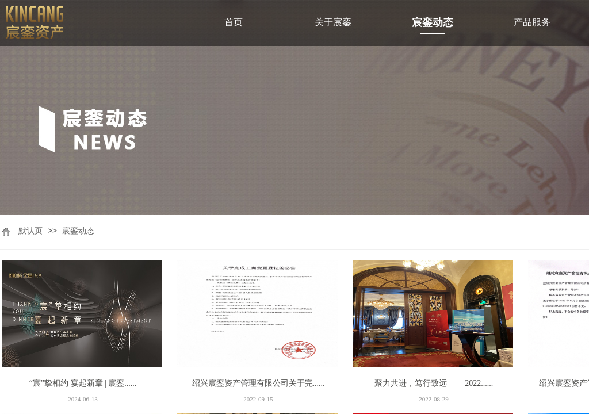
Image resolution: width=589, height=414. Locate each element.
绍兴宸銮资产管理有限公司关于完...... (258, 383)
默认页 (30, 231)
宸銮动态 (78, 231)
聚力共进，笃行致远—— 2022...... (434, 383)
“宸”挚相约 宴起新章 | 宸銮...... (83, 383)
